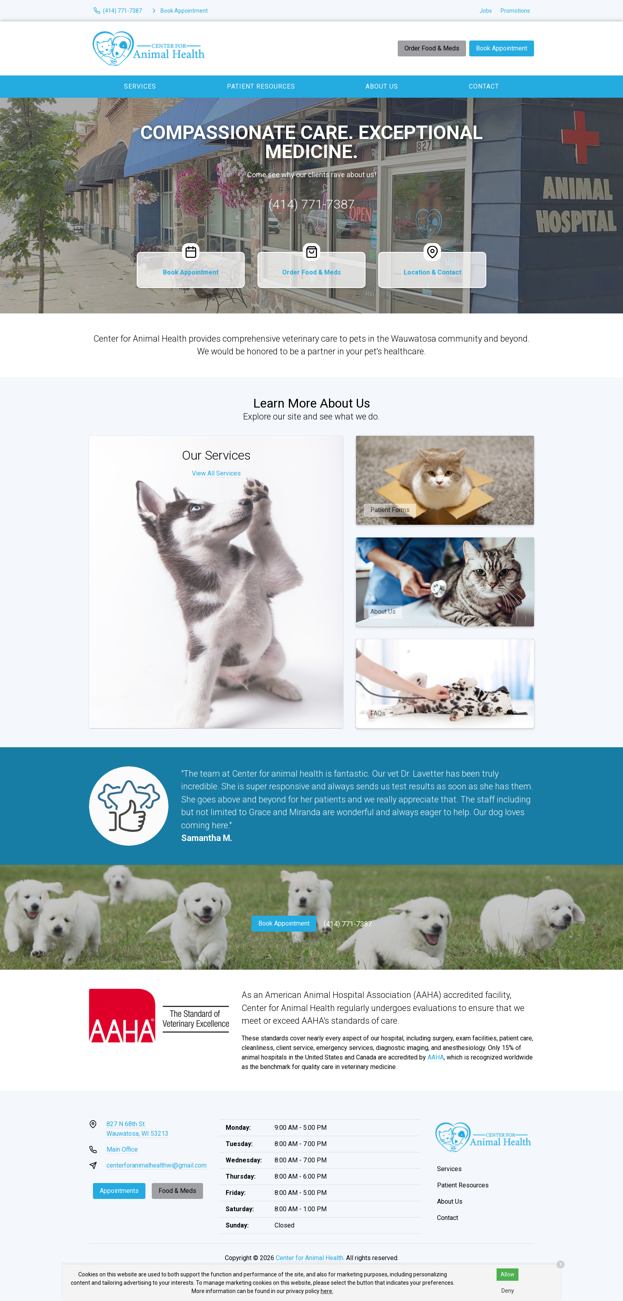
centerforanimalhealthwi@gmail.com (156, 1165)
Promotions (515, 11)
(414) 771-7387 (312, 204)
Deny (507, 1290)
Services (140, 86)
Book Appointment (501, 48)
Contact (484, 86)
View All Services (216, 473)
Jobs (486, 11)
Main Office (122, 1149)
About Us (382, 86)
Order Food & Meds (431, 48)
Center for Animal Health (309, 1258)
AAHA (436, 1057)
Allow (508, 1274)
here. (327, 1291)
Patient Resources (261, 86)
